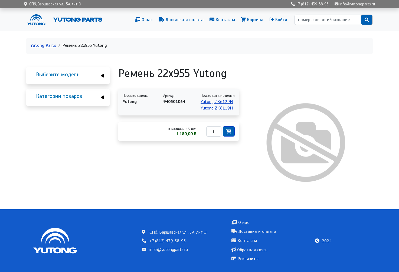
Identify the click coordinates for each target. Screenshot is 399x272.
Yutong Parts (77, 19)
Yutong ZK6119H (217, 108)
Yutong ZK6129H (217, 101)
